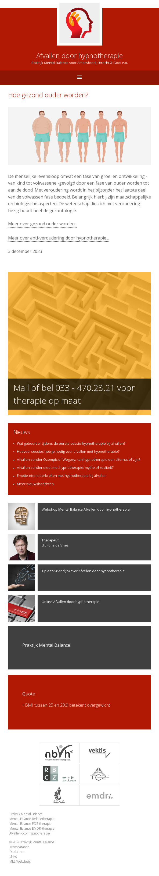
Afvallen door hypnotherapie (29, 833)
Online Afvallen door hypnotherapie (53, 608)
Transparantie (19, 847)
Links (13, 856)
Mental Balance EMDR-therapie (32, 828)
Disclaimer (17, 851)
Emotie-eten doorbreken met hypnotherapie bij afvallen (62, 475)
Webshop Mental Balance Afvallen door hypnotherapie (69, 516)
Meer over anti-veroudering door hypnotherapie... (58, 238)
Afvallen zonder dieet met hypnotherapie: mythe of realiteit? (65, 467)
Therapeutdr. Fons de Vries (38, 547)
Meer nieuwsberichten (35, 483)
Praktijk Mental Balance (26, 814)
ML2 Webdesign (20, 861)
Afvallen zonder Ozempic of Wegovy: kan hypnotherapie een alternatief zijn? (78, 459)
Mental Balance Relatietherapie (32, 819)
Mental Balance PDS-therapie (30, 823)
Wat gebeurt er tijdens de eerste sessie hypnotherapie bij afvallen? (71, 443)
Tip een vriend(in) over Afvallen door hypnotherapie (66, 577)
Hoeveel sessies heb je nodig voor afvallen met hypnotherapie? (68, 451)
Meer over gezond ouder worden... (42, 224)
